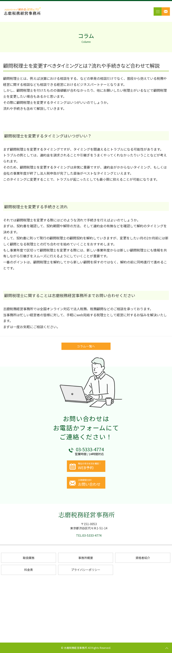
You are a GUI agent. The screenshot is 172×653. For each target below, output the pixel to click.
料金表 (28, 570)
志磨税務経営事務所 (86, 514)
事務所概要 (85, 558)
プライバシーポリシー (85, 570)
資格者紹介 (142, 558)
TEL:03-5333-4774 (89, 535)
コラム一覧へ (86, 346)
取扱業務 (28, 558)
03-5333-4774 (90, 449)
